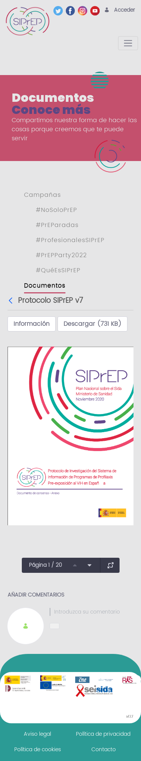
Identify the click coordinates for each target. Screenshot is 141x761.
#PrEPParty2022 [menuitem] (61, 255)
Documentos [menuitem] (44, 285)
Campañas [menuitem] (42, 195)
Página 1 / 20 (45, 565)
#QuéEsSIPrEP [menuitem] (58, 270)
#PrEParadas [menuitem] (57, 225)
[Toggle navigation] (128, 43)
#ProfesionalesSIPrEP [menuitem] (70, 240)
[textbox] (91, 612)
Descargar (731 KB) (92, 324)
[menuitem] (37, 734)
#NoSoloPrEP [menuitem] (56, 210)
